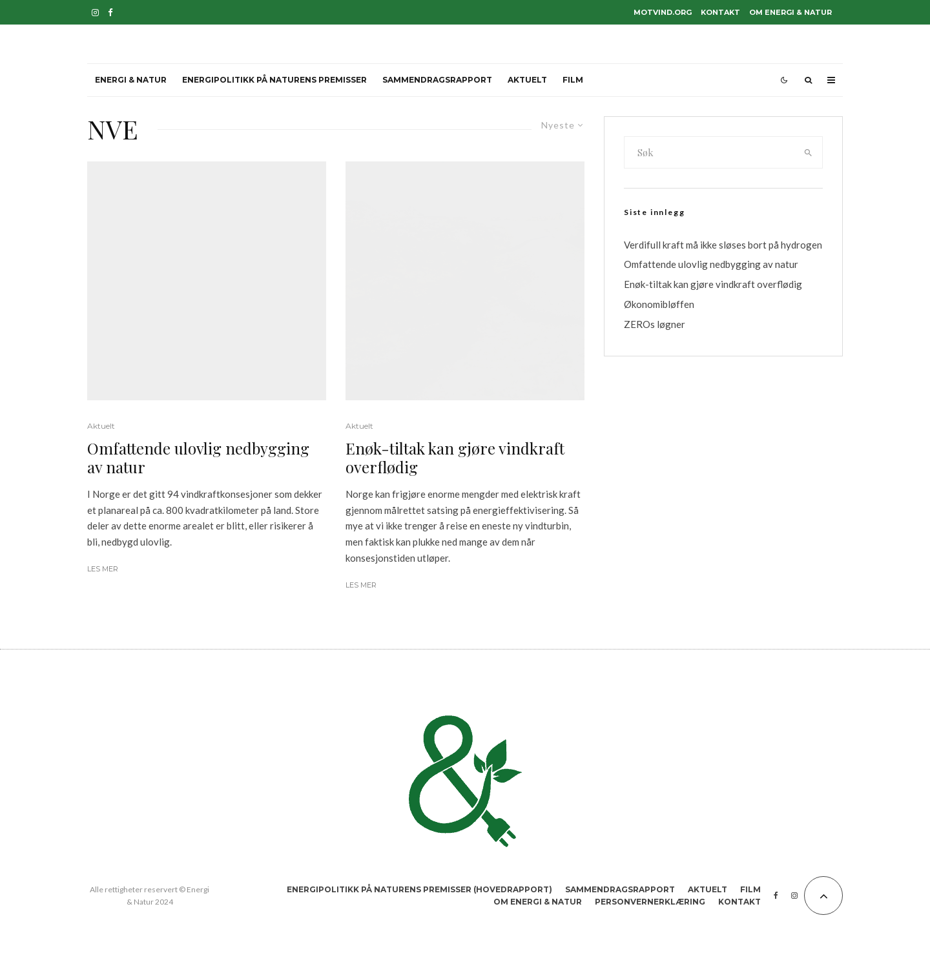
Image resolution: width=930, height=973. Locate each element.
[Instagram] (95, 12)
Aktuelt (527, 80)
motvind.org (663, 12)
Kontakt (720, 12)
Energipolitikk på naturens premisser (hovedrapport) (419, 889)
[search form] (710, 152)
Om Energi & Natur (790, 12)
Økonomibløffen (659, 304)
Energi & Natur (131, 80)
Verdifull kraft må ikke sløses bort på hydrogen (723, 245)
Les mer (102, 568)
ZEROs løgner (654, 324)
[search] (808, 152)
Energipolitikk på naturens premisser (274, 80)
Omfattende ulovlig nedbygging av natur (198, 457)
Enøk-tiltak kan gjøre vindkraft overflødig (455, 457)
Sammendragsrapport (437, 80)
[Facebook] (110, 12)
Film (573, 80)
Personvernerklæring (650, 901)
